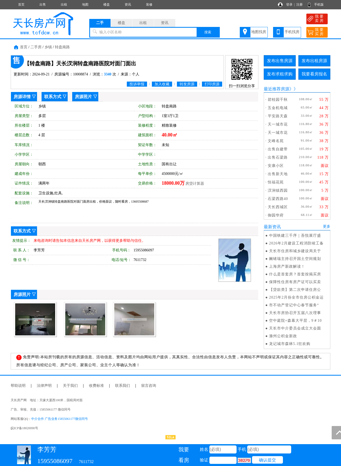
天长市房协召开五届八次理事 (295, 313)
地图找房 (258, 32)
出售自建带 (278, 149)
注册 (299, 4)
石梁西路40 (278, 199)
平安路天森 (278, 116)
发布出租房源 (314, 60)
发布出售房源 (280, 60)
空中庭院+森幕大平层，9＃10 (295, 321)
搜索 (207, 32)
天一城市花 (278, 124)
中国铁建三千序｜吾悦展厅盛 (295, 236)
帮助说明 (18, 386)
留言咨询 (148, 386)
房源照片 (83, 96)
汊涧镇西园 (278, 190)
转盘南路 (62, 47)
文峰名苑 (276, 141)
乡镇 (48, 47)
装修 (149, 4)
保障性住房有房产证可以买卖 (295, 282)
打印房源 (212, 84)
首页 (21, 4)
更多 (326, 226)
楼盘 (106, 4)
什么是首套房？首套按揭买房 (295, 274)
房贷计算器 (194, 184)
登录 (289, 4)
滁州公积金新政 (283, 336)
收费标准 (96, 386)
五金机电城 (278, 108)
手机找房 (292, 32)
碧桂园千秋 (278, 100)
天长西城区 (278, 207)
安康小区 (276, 166)
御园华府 (276, 215)
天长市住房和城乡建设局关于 (295, 251)
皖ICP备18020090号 (24, 428)
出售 (42, 4)
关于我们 (70, 386)
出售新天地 (278, 174)
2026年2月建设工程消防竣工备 (296, 243)
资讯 (128, 4)
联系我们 (122, 386)
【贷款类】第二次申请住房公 (295, 290)
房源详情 (22, 96)
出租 (64, 4)
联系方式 (52, 96)
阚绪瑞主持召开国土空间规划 (295, 259)
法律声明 (44, 386)
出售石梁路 (278, 157)
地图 (85, 4)
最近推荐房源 (276, 89)
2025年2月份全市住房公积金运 (296, 297)
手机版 (319, 4)
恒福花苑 (276, 182)
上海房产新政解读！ (287, 266)
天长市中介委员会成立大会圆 (295, 328)
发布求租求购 (280, 74)
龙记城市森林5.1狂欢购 (290, 344)
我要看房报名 (314, 74)
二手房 (36, 47)
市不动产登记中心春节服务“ (294, 305)
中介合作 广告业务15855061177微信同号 (59, 419)
